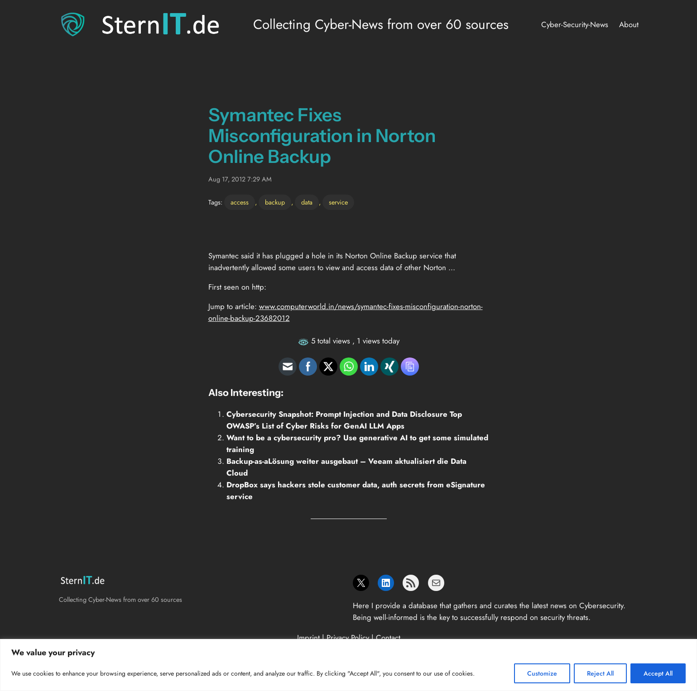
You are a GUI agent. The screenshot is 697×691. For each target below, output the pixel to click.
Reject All (600, 673)
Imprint (308, 637)
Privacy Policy (348, 637)
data (306, 202)
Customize (542, 673)
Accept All (658, 673)
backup (275, 202)
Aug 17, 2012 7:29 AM (240, 179)
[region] (348, 665)
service (338, 202)
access (240, 202)
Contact (388, 637)
